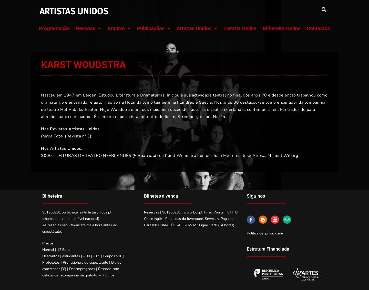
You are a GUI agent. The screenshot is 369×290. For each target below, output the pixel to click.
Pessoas (88, 28)
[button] (324, 9)
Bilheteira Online (282, 28)
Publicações (153, 28)
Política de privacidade (265, 233)
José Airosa (254, 155)
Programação (54, 28)
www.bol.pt (192, 212)
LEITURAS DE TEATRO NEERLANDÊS (93, 155)
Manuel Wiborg (283, 155)
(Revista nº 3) (66, 136)
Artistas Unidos (197, 28)
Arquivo (119, 28)
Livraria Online (240, 28)
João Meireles (227, 155)
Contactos (318, 28)
